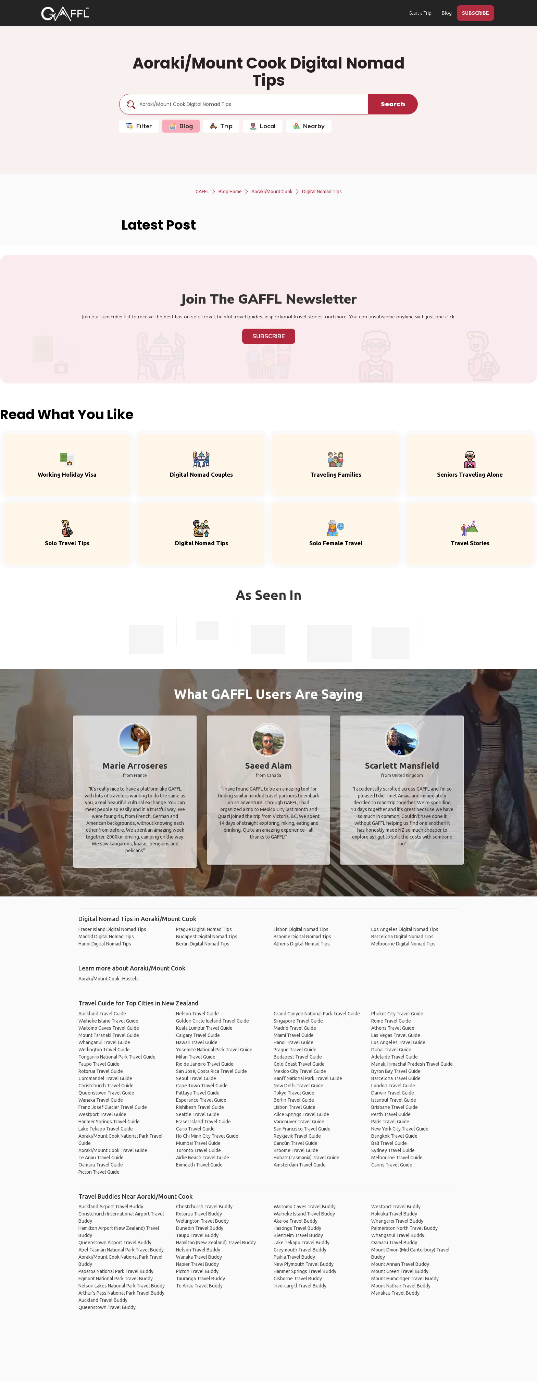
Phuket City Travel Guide (397, 1013)
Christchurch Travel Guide (106, 1085)
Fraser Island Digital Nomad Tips (112, 929)
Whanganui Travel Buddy (397, 1235)
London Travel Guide (393, 1085)
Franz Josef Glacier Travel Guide (112, 1107)
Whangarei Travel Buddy (397, 1221)
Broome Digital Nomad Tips (302, 936)
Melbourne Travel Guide (397, 1157)
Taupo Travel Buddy (197, 1235)
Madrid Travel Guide (295, 1028)
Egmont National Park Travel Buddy (115, 1278)
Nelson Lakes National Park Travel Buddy (121, 1285)
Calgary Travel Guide (198, 1035)
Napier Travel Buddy (197, 1264)
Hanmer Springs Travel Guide (109, 1121)
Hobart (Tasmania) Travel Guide (306, 1157)
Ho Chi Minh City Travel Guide (207, 1136)
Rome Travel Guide (391, 1021)
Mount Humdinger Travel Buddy (405, 1278)
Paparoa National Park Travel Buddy (115, 1271)
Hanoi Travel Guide (293, 1042)
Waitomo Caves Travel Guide (108, 1028)
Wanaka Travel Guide (100, 1100)
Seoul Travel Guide (196, 1078)
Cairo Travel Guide (195, 1129)
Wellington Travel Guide (104, 1049)
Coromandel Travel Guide (105, 1078)
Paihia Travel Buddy (294, 1257)
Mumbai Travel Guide (198, 1143)
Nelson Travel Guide (197, 1013)
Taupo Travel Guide (99, 1064)
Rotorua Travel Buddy (199, 1214)
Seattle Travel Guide (197, 1114)
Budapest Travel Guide (298, 1057)
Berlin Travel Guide (294, 1100)
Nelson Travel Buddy (198, 1249)
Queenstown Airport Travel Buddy (114, 1242)
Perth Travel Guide (391, 1114)
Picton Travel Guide (99, 1172)
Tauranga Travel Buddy (200, 1278)
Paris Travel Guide (390, 1121)
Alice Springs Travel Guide (301, 1114)
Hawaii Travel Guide (196, 1042)
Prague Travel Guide (295, 1049)
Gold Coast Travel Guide (299, 1064)
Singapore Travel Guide (298, 1021)
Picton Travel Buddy (197, 1271)
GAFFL (202, 191)
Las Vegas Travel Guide (395, 1035)
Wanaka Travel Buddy (199, 1257)
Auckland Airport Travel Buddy (110, 1206)
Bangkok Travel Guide (394, 1136)
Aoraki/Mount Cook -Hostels (108, 978)
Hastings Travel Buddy (297, 1228)
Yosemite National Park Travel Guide (214, 1049)
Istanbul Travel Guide (393, 1100)
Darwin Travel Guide (392, 1093)
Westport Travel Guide (102, 1114)
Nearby (309, 126)
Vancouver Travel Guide (299, 1121)
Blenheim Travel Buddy (298, 1235)
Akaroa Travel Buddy (295, 1221)
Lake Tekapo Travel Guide (105, 1129)
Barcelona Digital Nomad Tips (402, 936)
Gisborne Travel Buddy (298, 1278)
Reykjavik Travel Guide (297, 1136)
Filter (139, 126)
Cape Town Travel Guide (202, 1085)
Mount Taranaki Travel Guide (108, 1035)
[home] (65, 13)
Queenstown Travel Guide (106, 1093)
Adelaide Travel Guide (394, 1057)
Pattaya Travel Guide (198, 1093)
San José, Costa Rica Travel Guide (211, 1071)
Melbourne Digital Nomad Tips (403, 943)
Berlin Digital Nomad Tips (202, 943)
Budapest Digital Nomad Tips (206, 936)
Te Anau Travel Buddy (199, 1285)
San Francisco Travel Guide (302, 1129)
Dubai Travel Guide (391, 1049)
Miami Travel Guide (294, 1035)
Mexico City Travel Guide (300, 1071)
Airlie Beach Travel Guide (202, 1157)
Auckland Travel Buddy (102, 1300)
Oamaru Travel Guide (100, 1165)
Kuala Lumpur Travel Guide (204, 1028)
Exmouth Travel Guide (199, 1165)
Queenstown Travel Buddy (107, 1307)
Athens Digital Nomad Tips (302, 943)
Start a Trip (420, 13)
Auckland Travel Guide (102, 1013)
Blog (447, 13)
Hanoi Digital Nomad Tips (104, 943)
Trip (221, 126)
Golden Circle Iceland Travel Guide (212, 1021)
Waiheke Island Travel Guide (108, 1021)
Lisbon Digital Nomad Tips (301, 929)
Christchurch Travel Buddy (204, 1206)
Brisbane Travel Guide (394, 1107)
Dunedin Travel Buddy (199, 1228)
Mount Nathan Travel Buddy (400, 1285)
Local (263, 126)
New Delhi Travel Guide (298, 1085)
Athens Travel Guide (392, 1028)
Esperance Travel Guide (201, 1100)
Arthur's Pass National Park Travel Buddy (121, 1293)
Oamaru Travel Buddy (394, 1242)
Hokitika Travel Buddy (394, 1214)
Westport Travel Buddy (396, 1206)
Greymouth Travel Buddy (300, 1249)
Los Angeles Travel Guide (398, 1042)
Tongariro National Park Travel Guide (116, 1057)
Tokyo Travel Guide (294, 1093)
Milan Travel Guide (195, 1057)
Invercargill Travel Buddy (300, 1285)
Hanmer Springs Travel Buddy (305, 1271)
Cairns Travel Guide (391, 1165)
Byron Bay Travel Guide (396, 1071)
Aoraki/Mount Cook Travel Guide (112, 1150)
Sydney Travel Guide (393, 1150)
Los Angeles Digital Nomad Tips (404, 929)
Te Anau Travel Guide (101, 1157)
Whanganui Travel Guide (104, 1042)
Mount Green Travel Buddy (399, 1271)
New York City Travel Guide (399, 1129)
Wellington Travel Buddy (202, 1221)
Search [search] (393, 104)
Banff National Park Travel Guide (308, 1078)
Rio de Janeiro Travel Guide (205, 1064)
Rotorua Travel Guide (100, 1071)
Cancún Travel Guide (295, 1143)
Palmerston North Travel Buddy (404, 1228)
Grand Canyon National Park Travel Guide (317, 1013)
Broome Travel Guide (296, 1150)
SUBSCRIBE (475, 13)
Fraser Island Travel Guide (203, 1121)
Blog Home (230, 191)
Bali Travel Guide (389, 1143)
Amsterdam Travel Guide (300, 1165)
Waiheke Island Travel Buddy (304, 1214)
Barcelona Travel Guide (396, 1078)
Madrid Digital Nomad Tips (106, 936)
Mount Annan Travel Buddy (400, 1264)
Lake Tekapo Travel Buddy (301, 1242)
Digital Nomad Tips (322, 191)
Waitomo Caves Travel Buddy (305, 1206)
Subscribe (268, 336)
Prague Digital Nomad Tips (204, 929)
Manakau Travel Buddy (395, 1293)
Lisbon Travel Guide (294, 1107)
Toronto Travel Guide (198, 1150)
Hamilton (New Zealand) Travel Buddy (216, 1242)
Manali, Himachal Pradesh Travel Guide (412, 1064)
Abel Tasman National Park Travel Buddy (121, 1249)
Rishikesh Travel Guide (200, 1107)
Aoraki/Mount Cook (271, 191)
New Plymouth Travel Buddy (304, 1264)
